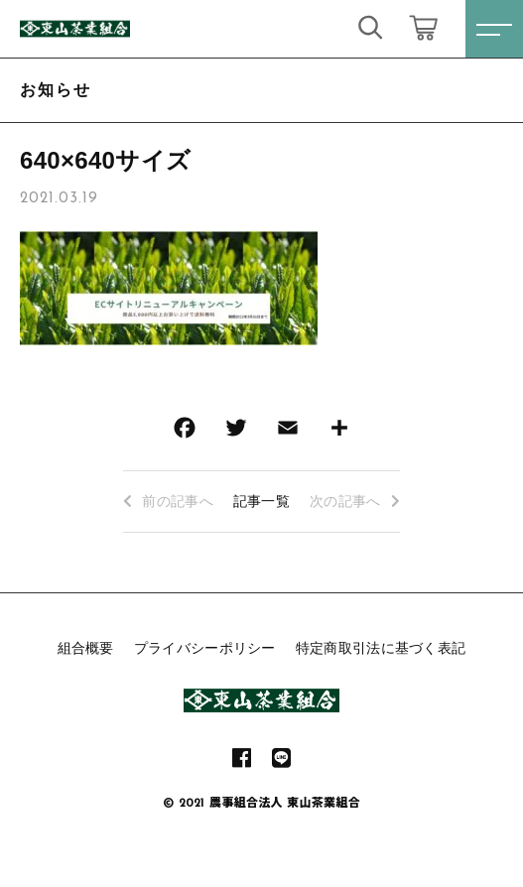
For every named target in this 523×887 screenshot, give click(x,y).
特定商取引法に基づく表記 (381, 648)
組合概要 (86, 648)
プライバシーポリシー (205, 648)
